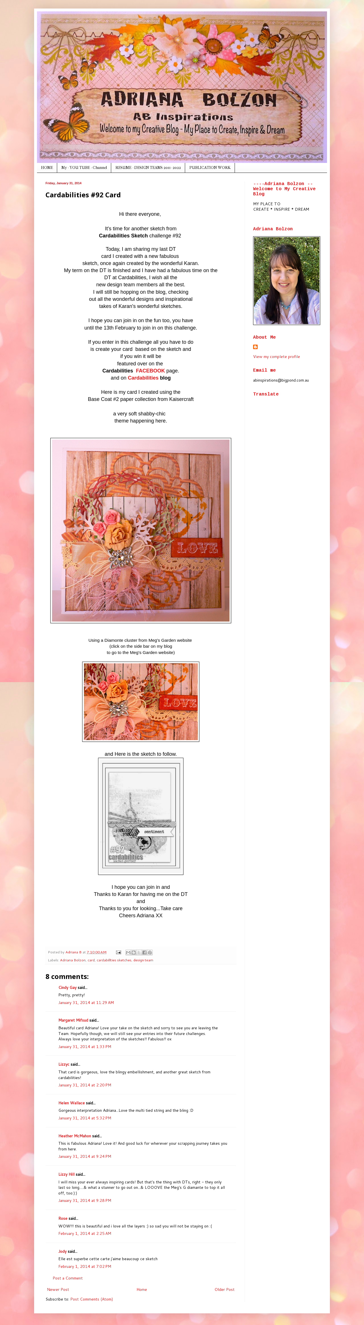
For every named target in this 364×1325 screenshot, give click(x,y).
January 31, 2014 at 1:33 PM (84, 1046)
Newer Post (58, 1289)
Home (141, 1289)
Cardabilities (143, 378)
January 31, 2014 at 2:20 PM (84, 1085)
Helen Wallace (71, 1103)
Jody (62, 1251)
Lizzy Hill (66, 1174)
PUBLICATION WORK (210, 167)
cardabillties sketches (114, 959)
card (91, 959)
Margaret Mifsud (73, 1020)
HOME (47, 167)
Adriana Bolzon (73, 959)
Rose (62, 1218)
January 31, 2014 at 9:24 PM (84, 1156)
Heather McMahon (74, 1136)
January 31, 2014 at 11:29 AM (86, 1002)
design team (143, 959)
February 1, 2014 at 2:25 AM (84, 1233)
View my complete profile (276, 356)
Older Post (224, 1289)
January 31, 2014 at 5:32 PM (84, 1118)
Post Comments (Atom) (91, 1299)
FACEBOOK (150, 371)
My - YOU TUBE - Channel (84, 167)
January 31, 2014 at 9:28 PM (84, 1200)
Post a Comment (68, 1278)
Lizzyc (63, 1064)
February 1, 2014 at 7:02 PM (84, 1266)
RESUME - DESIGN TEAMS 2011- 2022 (148, 167)
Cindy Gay (67, 987)
